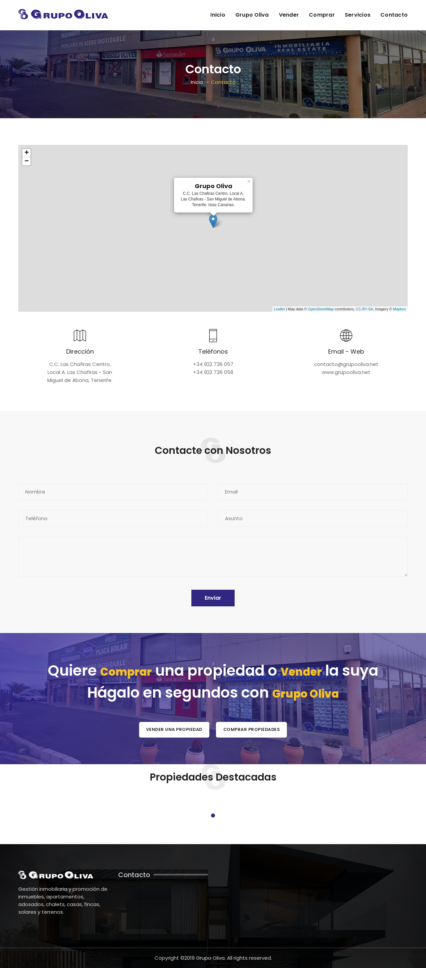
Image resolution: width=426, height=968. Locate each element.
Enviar (213, 597)
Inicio (217, 15)
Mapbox (399, 309)
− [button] (26, 161)
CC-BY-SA (364, 309)
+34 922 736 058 (213, 371)
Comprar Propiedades (256, 728)
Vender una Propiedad (169, 728)
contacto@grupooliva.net (346, 363)
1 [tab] (213, 815)
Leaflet (279, 309)
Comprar (322, 15)
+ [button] (26, 153)
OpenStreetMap (321, 309)
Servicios (357, 15)
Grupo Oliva (252, 15)
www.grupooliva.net (346, 371)
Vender (289, 15)
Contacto (394, 15)
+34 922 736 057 (213, 363)
